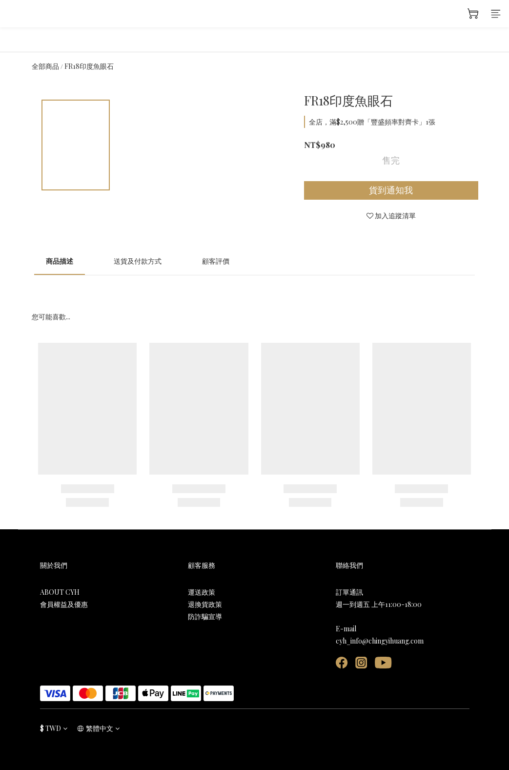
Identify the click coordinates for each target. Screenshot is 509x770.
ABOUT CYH (60, 592)
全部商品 (45, 66)
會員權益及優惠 (64, 604)
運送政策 (201, 592)
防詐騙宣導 (205, 616)
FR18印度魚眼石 (89, 66)
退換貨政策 (205, 604)
